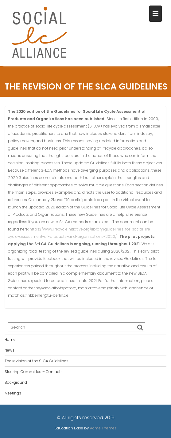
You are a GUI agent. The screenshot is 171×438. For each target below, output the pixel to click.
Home (10, 339)
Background (16, 382)
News (9, 350)
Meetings (13, 393)
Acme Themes (103, 428)
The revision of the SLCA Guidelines (36, 361)
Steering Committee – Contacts (34, 371)
